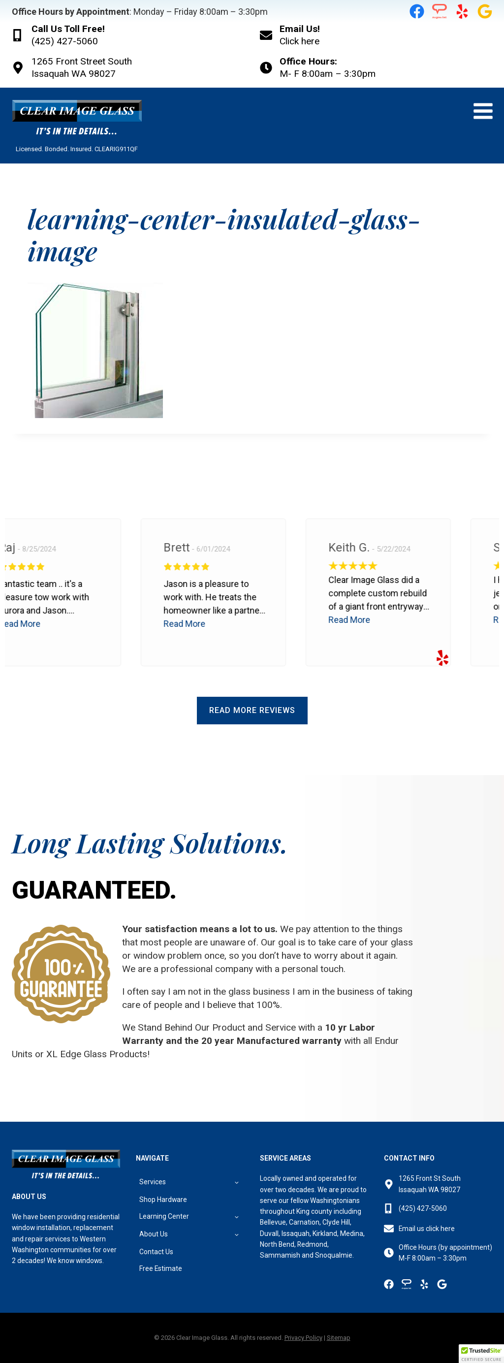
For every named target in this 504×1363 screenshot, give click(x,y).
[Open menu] (483, 111)
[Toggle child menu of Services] (236, 1181)
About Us (153, 1234)
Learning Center (164, 1216)
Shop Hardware (163, 1199)
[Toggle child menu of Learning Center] (236, 1216)
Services (152, 1182)
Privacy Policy (303, 1337)
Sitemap (338, 1337)
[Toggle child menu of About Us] (236, 1234)
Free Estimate (160, 1268)
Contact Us (156, 1252)
